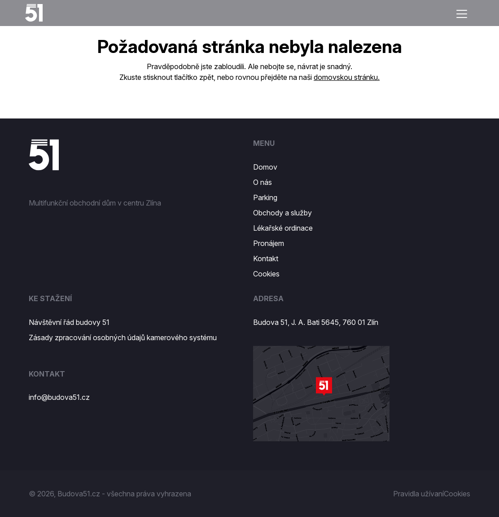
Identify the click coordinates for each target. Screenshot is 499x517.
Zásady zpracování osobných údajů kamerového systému (123, 337)
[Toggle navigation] (462, 13)
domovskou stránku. (347, 77)
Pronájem (268, 243)
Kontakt (265, 258)
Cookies (266, 273)
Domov (265, 166)
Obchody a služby (282, 212)
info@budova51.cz (59, 397)
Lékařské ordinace (283, 227)
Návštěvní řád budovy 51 (69, 322)
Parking (265, 197)
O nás (262, 182)
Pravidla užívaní (418, 493)
